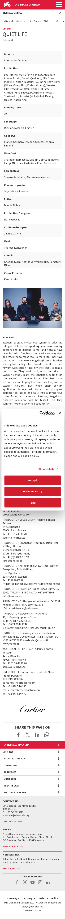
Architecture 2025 (14, 758)
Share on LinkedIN (37, 734)
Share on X (28, 734)
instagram (40, 884)
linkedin (47, 884)
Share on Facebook (18, 734)
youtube (32, 884)
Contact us (9, 821)
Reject (32, 502)
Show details (46, 469)
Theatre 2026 (11, 785)
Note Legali (13, 898)
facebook (17, 884)
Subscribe (9, 868)
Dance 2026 (9, 772)
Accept (32, 480)
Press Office (10, 846)
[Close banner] (60, 413)
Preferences (32, 491)
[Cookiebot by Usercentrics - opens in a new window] (41, 413)
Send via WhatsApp (46, 734)
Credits (54, 898)
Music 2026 (9, 778)
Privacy (28, 898)
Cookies (41, 898)
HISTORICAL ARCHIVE (14, 792)
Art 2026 (8, 751)
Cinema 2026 (10, 765)
